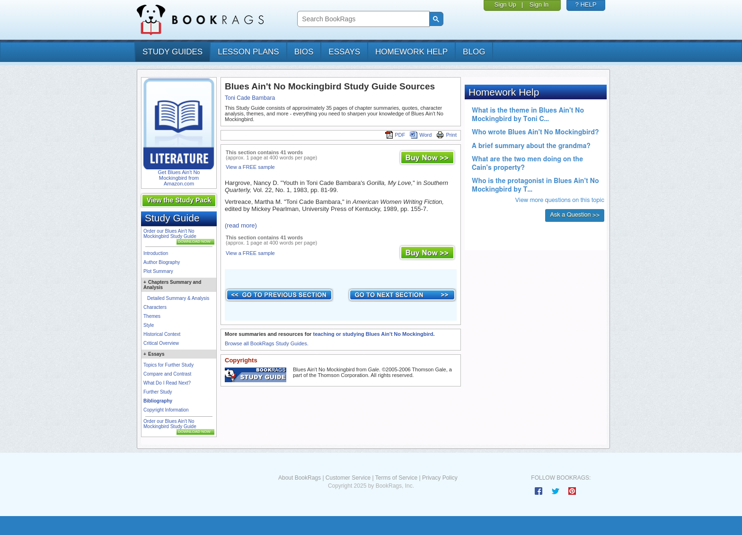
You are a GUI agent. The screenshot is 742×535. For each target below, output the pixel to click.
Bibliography (157, 400)
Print (446, 135)
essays (344, 51)
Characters (155, 307)
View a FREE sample (250, 167)
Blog (474, 51)
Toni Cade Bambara (250, 98)
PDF (395, 135)
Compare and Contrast (167, 374)
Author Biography (161, 262)
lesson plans (248, 51)
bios (304, 51)
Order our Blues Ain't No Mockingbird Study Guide (169, 233)
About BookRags (299, 477)
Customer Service (348, 477)
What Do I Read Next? (167, 383)
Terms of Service (396, 477)
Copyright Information (166, 409)
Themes (151, 316)
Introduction (155, 253)
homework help (411, 51)
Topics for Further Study (168, 365)
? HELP (586, 4)
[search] (362, 19)
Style (148, 325)
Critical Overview (161, 343)
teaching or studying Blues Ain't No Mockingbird (373, 334)
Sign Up (505, 4)
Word (421, 135)
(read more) (241, 225)
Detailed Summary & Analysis (178, 298)
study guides (172, 51)
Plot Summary (158, 271)
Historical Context (161, 334)
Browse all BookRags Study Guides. (267, 343)
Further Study (157, 392)
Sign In (539, 4)
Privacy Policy (440, 477)
